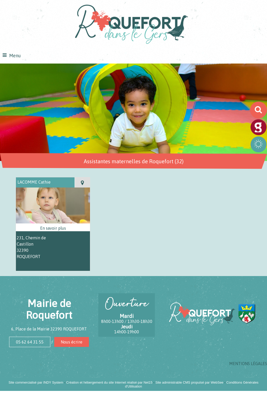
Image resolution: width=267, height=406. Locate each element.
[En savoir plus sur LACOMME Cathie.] (53, 228)
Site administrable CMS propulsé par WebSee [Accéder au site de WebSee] (189, 382)
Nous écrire (71, 342)
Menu (15, 55)
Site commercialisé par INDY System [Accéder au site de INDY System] (36, 382)
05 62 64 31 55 (30, 342)
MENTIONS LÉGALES (248, 363)
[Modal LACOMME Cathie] (53, 222)
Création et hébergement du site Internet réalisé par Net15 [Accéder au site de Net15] (109, 382)
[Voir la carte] (82, 182)
